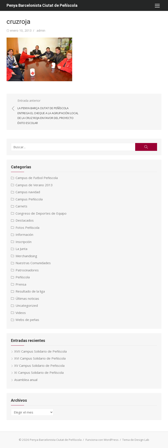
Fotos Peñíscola (27, 227)
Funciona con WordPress (102, 440)
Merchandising (26, 256)
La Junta (21, 248)
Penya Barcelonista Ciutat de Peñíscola (42, 5)
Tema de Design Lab (135, 440)
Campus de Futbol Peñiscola (37, 178)
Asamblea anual (25, 379)
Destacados (25, 220)
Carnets (21, 206)
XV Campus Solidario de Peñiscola (39, 365)
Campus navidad (28, 192)
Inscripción (24, 242)
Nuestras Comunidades (33, 263)
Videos (21, 312)
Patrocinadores (27, 270)
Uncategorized (27, 305)
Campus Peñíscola (29, 199)
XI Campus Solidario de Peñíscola (39, 372)
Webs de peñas (27, 319)
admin (41, 30)
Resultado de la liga (30, 291)
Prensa (21, 284)
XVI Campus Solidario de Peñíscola (40, 358)
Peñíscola (23, 277)
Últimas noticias (27, 298)
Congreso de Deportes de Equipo (41, 213)
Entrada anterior (49, 112)
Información (24, 234)
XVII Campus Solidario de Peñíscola (40, 351)
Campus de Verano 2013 (34, 185)
